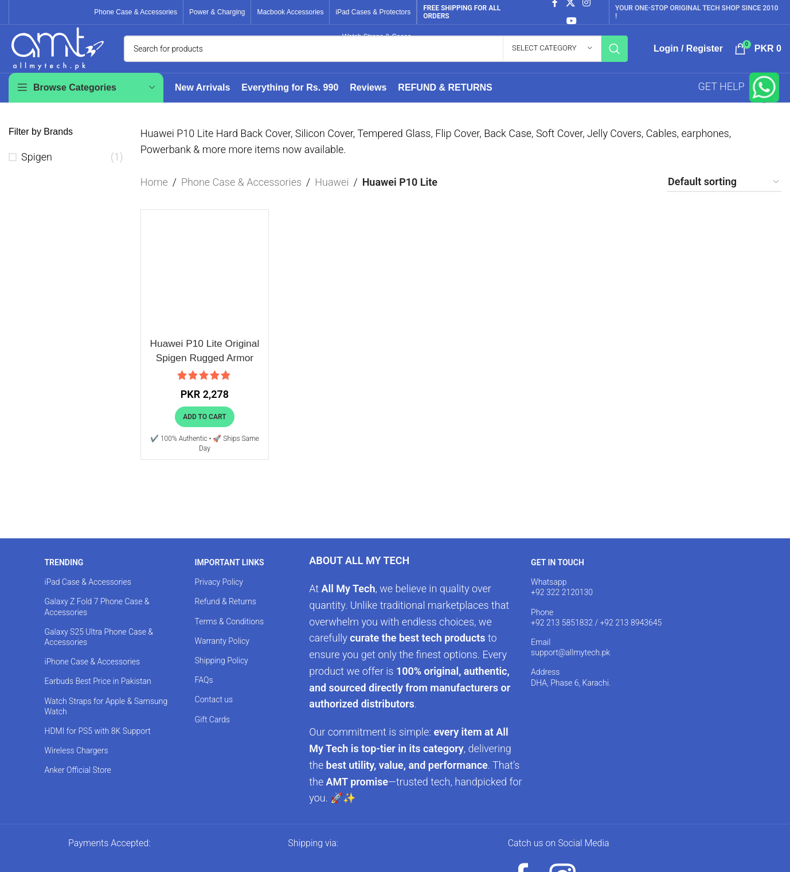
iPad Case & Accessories (87, 594)
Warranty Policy (222, 653)
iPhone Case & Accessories (92, 674)
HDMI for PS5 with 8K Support (97, 743)
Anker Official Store (77, 782)
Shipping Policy (221, 672)
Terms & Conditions (229, 633)
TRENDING (63, 575)
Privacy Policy (219, 594)
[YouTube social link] (571, 21)
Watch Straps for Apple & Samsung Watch (105, 718)
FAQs (204, 692)
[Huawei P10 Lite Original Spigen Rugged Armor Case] (205, 285)
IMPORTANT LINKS (229, 575)
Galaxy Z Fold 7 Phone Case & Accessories (96, 619)
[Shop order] (724, 195)
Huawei (332, 194)
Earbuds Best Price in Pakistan (97, 693)
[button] (204, 429)
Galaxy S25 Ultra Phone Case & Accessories (98, 649)
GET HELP (739, 99)
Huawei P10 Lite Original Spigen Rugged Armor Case (204, 370)
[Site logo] (58, 54)
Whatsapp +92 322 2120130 (562, 599)
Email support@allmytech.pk (570, 659)
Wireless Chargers (76, 763)
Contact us (214, 712)
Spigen (36, 169)
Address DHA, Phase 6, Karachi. (571, 689)
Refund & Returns (225, 614)
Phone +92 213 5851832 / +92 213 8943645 (596, 629)
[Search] (376, 55)
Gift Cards (212, 731)
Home (154, 194)
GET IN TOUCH (557, 575)
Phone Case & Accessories (241, 194)
